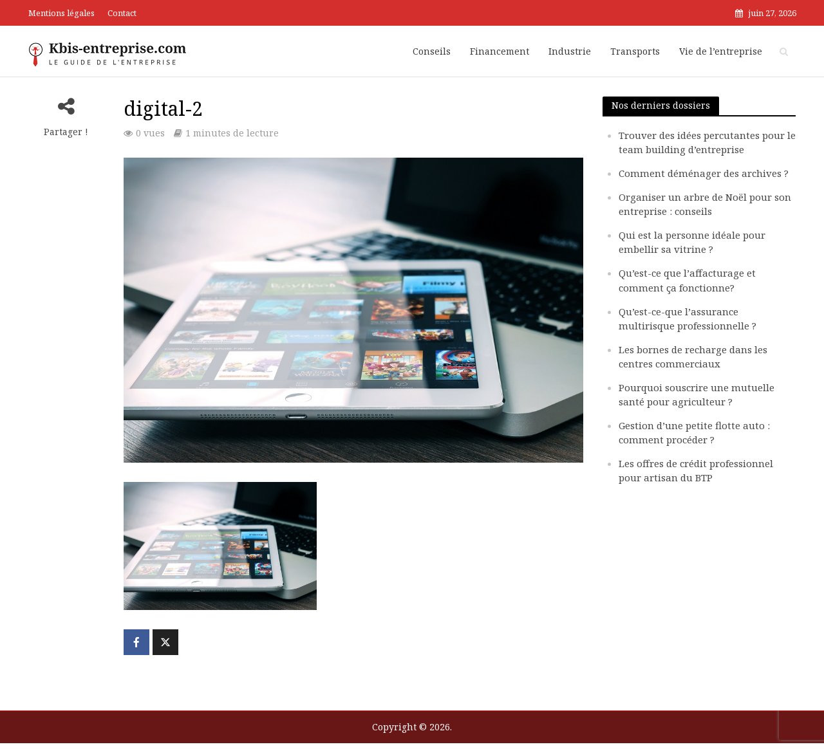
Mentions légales (61, 13)
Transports (635, 51)
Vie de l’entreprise (720, 51)
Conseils (432, 51)
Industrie (569, 51)
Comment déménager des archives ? (704, 173)
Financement (499, 51)
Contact (122, 13)
